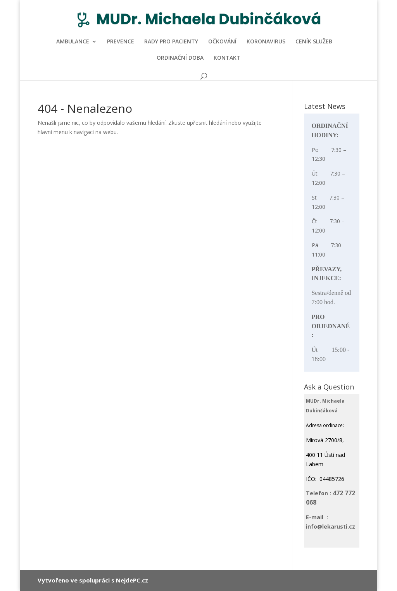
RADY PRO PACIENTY (171, 42)
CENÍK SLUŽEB (313, 42)
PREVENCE (120, 42)
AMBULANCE (72, 42)
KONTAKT (227, 58)
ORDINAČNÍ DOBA (180, 58)
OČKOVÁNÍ (222, 42)
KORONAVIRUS (266, 42)
